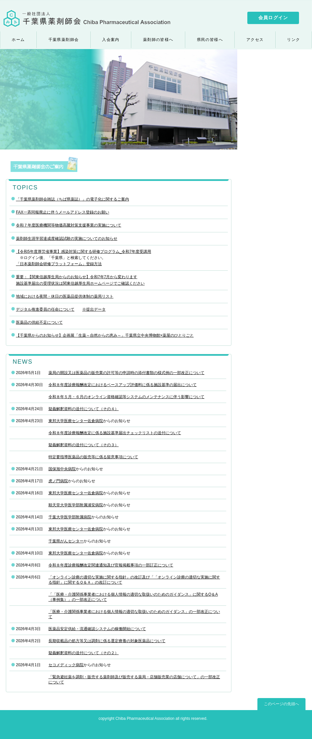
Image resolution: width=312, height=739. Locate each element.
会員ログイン (273, 17)
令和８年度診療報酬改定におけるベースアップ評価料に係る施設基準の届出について (122, 384)
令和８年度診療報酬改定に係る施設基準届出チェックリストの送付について (114, 433)
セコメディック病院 (66, 665)
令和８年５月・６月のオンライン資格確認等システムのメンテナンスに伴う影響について (126, 397)
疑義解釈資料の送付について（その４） (83, 409)
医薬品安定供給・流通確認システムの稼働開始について (97, 629)
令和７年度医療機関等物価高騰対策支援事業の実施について (68, 225)
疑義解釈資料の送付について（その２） (83, 653)
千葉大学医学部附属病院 (69, 517)
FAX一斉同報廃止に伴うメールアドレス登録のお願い (62, 212)
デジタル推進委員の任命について (45, 309)
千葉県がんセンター (66, 541)
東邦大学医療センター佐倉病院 (75, 421)
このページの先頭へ (281, 704)
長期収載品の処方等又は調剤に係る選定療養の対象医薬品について (106, 641)
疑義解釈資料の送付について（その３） (83, 445)
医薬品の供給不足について (39, 322)
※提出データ (94, 309)
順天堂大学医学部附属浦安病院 (75, 505)
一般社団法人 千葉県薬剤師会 (87, 18)
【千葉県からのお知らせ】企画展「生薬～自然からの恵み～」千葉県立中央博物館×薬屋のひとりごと (105, 335)
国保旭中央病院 (62, 469)
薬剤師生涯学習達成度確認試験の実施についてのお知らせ (66, 238)
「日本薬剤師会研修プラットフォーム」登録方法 (59, 264)
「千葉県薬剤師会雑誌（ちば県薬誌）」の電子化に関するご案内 (72, 199)
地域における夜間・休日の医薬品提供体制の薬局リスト (64, 296)
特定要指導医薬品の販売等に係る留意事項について (93, 457)
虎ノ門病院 (58, 481)
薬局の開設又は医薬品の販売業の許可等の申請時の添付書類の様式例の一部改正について (126, 372)
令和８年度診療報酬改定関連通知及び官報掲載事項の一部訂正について (110, 565)
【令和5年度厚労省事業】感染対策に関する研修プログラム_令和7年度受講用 (83, 251)
